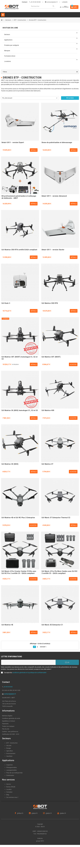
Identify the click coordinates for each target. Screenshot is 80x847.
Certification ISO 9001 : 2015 (10, 734)
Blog (7, 794)
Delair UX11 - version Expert (13, 142)
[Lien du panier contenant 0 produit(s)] (74, 7)
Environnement (10, 753)
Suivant (43, 647)
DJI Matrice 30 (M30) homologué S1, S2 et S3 (20, 410)
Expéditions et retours (8, 721)
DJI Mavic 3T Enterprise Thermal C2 (56, 518)
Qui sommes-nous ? (12, 797)
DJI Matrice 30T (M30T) (51, 357)
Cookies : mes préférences (10, 731)
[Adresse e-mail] (28, 662)
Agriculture (9, 751)
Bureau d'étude (10, 787)
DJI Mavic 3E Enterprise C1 (52, 625)
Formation (9, 792)
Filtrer (70, 98)
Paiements (5, 723)
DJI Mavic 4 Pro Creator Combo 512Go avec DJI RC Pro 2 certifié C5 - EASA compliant (19, 572)
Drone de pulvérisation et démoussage (57, 142)
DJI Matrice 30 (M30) (10, 464)
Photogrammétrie (11, 767)
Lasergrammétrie (11, 770)
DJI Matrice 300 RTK (50, 303)
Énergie (8, 748)
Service (8, 784)
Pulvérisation (10, 775)
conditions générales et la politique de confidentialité (29, 672)
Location (9, 789)
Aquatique (9, 756)
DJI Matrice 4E (7, 625)
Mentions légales (7, 716)
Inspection (9, 765)
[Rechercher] (43, 6)
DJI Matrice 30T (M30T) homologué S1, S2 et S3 (19, 357)
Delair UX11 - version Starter (53, 250)
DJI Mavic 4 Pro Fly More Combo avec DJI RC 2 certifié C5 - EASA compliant (59, 572)
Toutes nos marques (8, 726)
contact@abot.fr (52, 2)
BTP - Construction (12, 743)
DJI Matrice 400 (48, 410)
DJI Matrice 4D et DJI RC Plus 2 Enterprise (18, 518)
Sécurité (8, 745)
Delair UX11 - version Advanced (54, 196)
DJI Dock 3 (6, 303)
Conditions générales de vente (11, 718)
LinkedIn (65, 2)
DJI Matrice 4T (47, 464)
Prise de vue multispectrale (14, 773)
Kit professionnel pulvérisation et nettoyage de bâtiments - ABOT (19, 197)
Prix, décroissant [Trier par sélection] (7, 98)
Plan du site (5, 729)
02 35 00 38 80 (36, 2)
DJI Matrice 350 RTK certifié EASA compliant (19, 250)
